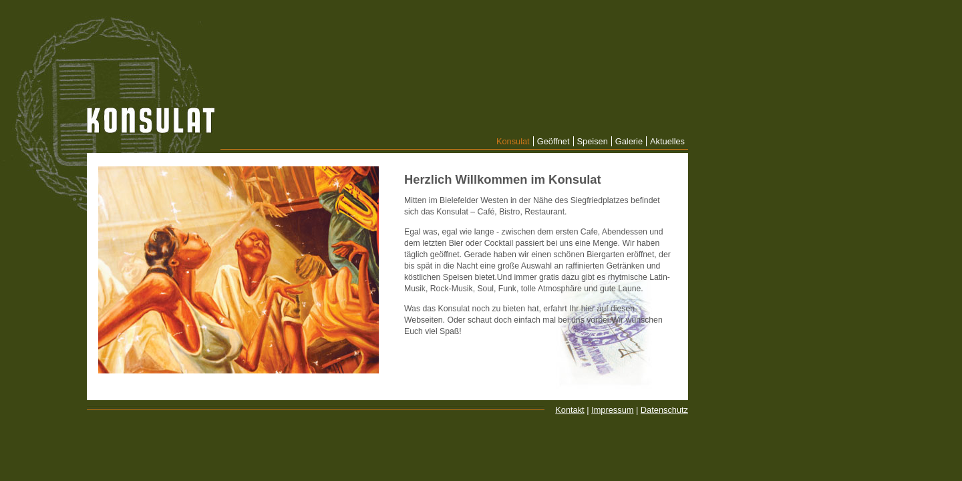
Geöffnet (553, 141)
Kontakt (569, 410)
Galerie (629, 141)
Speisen (592, 141)
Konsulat (513, 141)
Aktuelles (667, 141)
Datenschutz (664, 410)
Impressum (612, 410)
